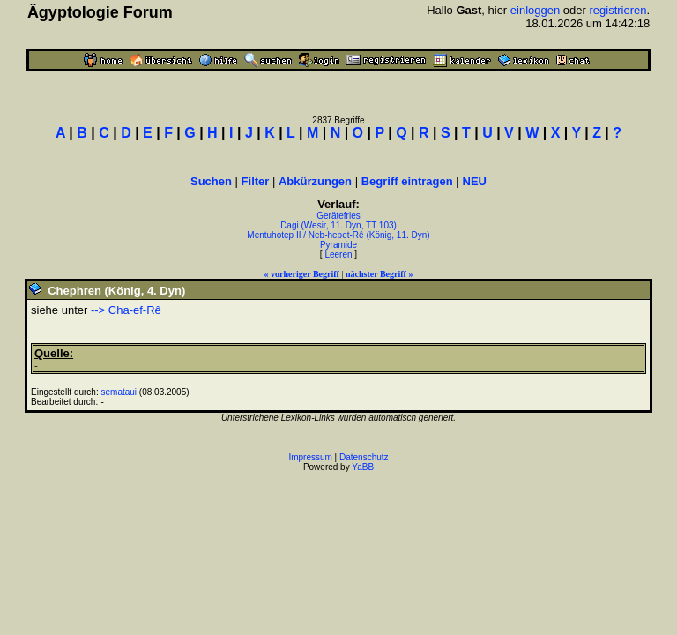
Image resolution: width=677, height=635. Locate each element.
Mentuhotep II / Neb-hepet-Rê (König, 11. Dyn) (338, 235)
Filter (256, 181)
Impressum (309, 457)
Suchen (211, 181)
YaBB (363, 467)
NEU (475, 181)
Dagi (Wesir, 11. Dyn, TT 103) (338, 225)
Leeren (338, 254)
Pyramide (338, 245)
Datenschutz (364, 457)
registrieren (617, 10)
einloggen (535, 10)
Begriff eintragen (407, 181)
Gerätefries (338, 215)
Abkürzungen (315, 181)
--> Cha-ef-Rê (126, 310)
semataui (119, 392)
